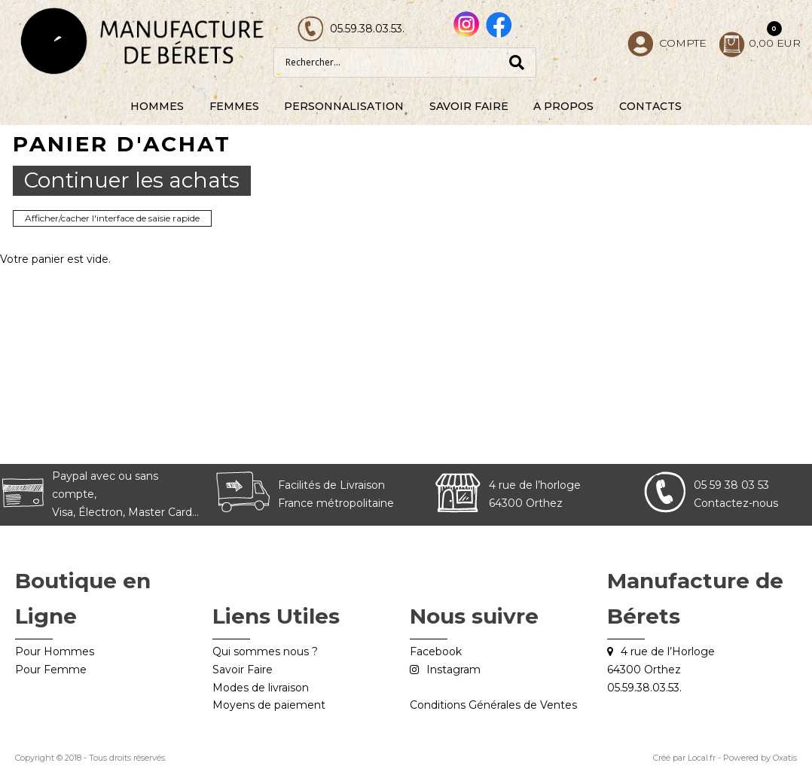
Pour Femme (51, 669)
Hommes (157, 106)
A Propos (563, 106)
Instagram (453, 669)
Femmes (234, 106)
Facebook (436, 651)
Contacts (650, 106)
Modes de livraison (260, 687)
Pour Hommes (54, 651)
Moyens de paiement (268, 705)
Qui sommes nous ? (265, 651)
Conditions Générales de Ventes (493, 705)
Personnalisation (344, 106)
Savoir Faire (468, 106)
